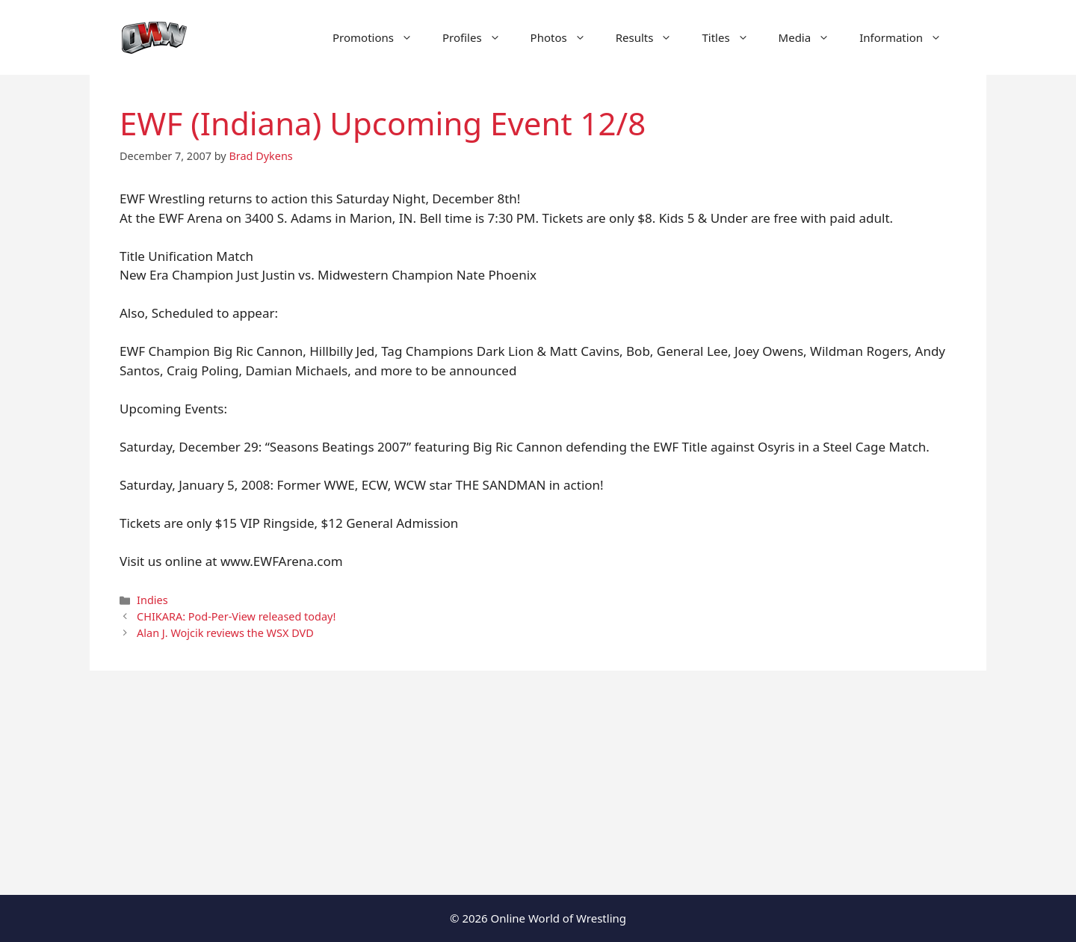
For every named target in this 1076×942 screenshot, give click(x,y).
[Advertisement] (538, 782)
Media (812, 37)
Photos (566, 37)
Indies (152, 600)
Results (651, 37)
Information (907, 37)
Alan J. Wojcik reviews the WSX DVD (225, 633)
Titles (732, 37)
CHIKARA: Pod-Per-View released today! (236, 616)
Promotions (380, 37)
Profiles (479, 37)
